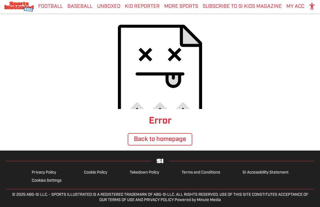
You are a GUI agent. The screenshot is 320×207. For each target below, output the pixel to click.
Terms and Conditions (201, 172)
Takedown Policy (144, 172)
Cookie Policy (95, 172)
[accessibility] (312, 7)
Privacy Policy (44, 172)
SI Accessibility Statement (266, 172)
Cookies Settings (46, 181)
